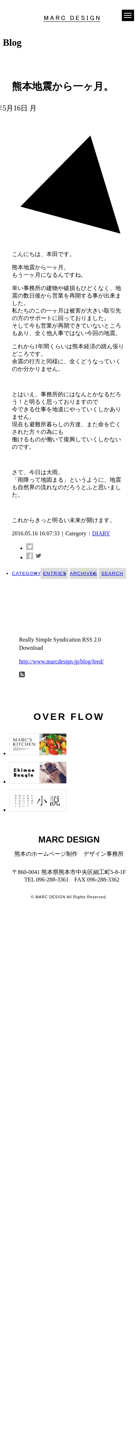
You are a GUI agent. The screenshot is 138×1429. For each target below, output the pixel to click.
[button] (128, 14)
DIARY (101, 533)
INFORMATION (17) (45, 593)
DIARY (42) (55, 582)
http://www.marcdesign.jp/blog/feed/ (61, 661)
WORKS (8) (34, 604)
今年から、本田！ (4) (47, 615)
